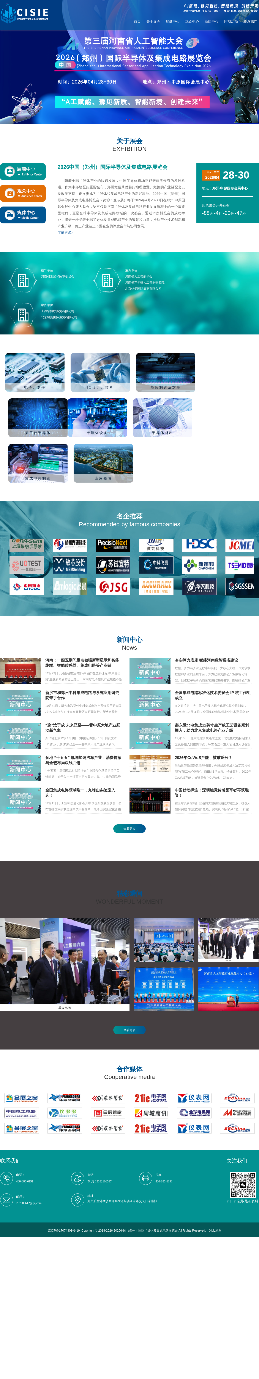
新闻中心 (211, 21)
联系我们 (250, 21)
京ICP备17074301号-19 (64, 1230)
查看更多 (129, 828)
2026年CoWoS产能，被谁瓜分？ (203, 758)
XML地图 (215, 1230)
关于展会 (153, 21)
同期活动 (231, 21)
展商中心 (173, 21)
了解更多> (65, 232)
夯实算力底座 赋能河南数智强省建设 (206, 660)
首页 (137, 21)
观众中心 (192, 21)
